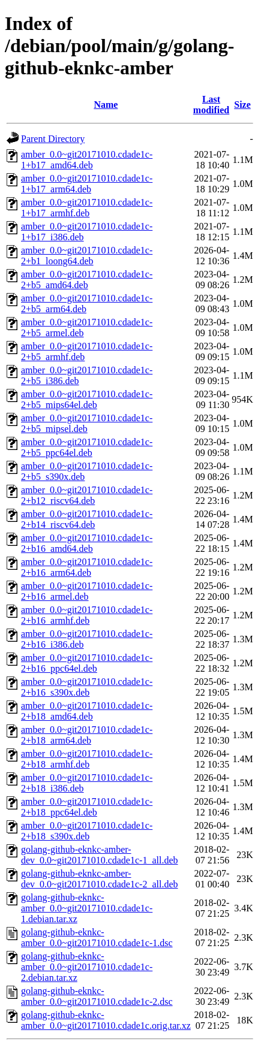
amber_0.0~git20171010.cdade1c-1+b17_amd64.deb (86, 159)
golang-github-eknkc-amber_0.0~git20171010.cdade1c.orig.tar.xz (106, 1020)
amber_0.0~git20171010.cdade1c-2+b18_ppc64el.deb (86, 806)
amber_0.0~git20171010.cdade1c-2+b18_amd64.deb (86, 710)
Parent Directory (53, 139)
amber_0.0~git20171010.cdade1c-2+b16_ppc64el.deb (86, 663)
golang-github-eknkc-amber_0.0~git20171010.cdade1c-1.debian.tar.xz (86, 908)
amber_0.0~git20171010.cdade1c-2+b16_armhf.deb (86, 615)
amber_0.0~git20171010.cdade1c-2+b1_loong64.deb (86, 255)
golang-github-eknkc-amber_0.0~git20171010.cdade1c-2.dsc (97, 996)
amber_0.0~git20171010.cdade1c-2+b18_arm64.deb (86, 734)
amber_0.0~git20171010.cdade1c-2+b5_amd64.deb (86, 279)
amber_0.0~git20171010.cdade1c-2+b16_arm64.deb (86, 567)
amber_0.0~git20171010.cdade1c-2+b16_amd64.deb (86, 543)
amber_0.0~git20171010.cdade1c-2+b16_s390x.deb (86, 686)
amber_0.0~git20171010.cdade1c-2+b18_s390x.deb (86, 830)
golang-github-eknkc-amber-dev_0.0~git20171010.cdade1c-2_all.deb (99, 878)
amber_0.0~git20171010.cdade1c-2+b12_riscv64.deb (86, 495)
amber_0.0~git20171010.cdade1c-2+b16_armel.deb (86, 591)
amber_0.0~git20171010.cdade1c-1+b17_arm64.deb (86, 183)
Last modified (211, 104)
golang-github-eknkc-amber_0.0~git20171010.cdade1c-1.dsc (97, 937)
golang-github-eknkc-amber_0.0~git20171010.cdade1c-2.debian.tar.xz (86, 967)
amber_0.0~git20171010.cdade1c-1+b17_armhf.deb (86, 207)
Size (242, 104)
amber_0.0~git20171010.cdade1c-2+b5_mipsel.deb (86, 423)
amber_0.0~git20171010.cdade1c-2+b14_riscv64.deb (86, 519)
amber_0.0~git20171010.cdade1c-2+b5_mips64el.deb (86, 399)
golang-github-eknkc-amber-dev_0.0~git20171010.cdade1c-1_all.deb (99, 854)
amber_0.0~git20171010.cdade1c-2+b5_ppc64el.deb (86, 447)
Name (106, 104)
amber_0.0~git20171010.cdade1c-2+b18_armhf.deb (86, 758)
